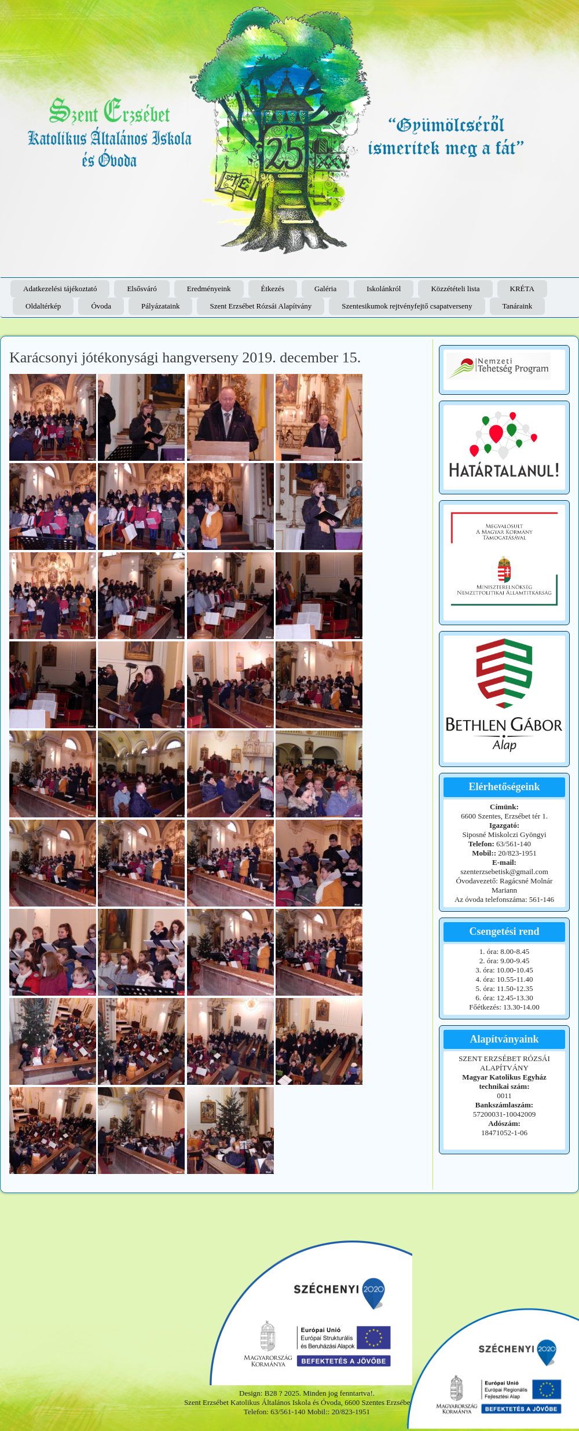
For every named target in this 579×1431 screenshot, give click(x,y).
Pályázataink (160, 306)
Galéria (325, 288)
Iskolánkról (384, 288)
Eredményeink (209, 288)
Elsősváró (141, 288)
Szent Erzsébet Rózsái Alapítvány (261, 306)
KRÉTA (522, 288)
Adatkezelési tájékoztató (60, 288)
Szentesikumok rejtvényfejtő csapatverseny (407, 306)
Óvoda (101, 306)
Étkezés (272, 288)
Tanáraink (518, 306)
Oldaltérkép (43, 306)
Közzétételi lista (455, 288)
